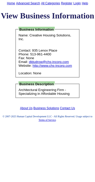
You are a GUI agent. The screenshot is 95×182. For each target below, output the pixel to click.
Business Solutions (46, 108)
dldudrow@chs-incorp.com (49, 62)
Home (11, 3)
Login (77, 3)
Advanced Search (28, 3)
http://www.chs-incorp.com (52, 65)
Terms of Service (47, 120)
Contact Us (67, 108)
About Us (26, 108)
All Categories (50, 3)
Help (85, 3)
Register (66, 3)
